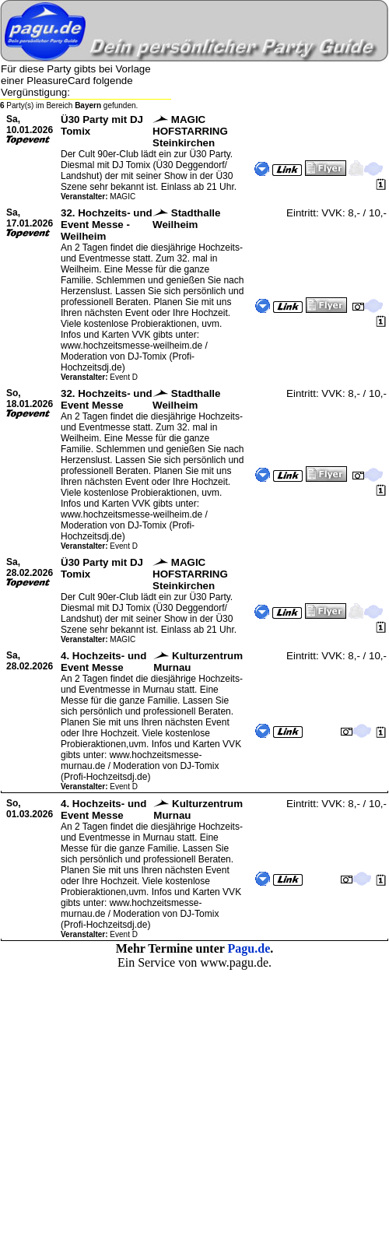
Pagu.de (249, 948)
